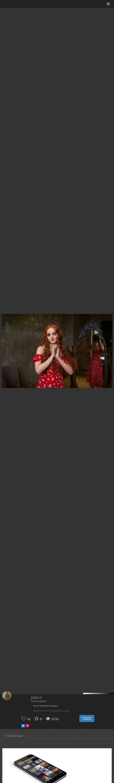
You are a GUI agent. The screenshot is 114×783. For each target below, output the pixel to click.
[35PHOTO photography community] (14, 4)
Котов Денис (39, 701)
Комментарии (14, 735)
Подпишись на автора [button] (87, 718)
